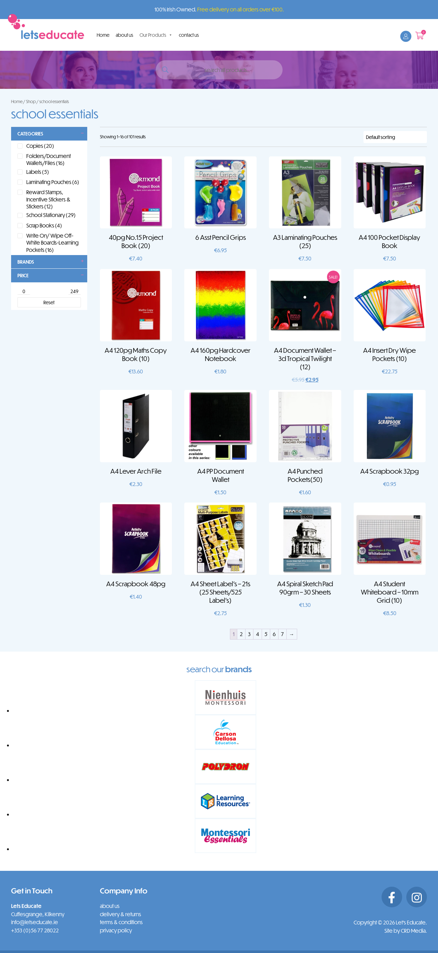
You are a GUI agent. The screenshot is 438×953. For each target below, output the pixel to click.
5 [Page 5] (266, 634)
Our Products (156, 35)
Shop (31, 101)
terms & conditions (121, 922)
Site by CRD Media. (405, 930)
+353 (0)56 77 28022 (35, 930)
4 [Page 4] (257, 634)
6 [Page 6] (274, 634)
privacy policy (116, 930)
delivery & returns (120, 914)
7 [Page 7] (282, 634)
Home (103, 35)
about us (124, 35)
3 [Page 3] (249, 634)
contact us (189, 35)
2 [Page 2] (241, 634)
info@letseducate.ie (34, 922)
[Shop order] (395, 137)
